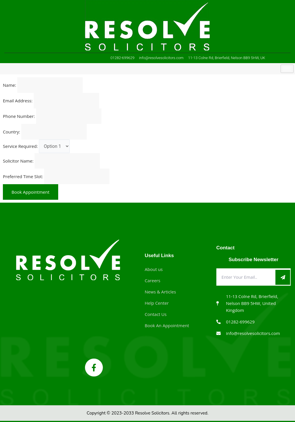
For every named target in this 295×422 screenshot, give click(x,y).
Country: (11, 132)
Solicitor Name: (18, 161)
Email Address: (18, 100)
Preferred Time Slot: (23, 176)
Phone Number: (19, 116)
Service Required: (20, 146)
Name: (9, 85)
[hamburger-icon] (287, 69)
